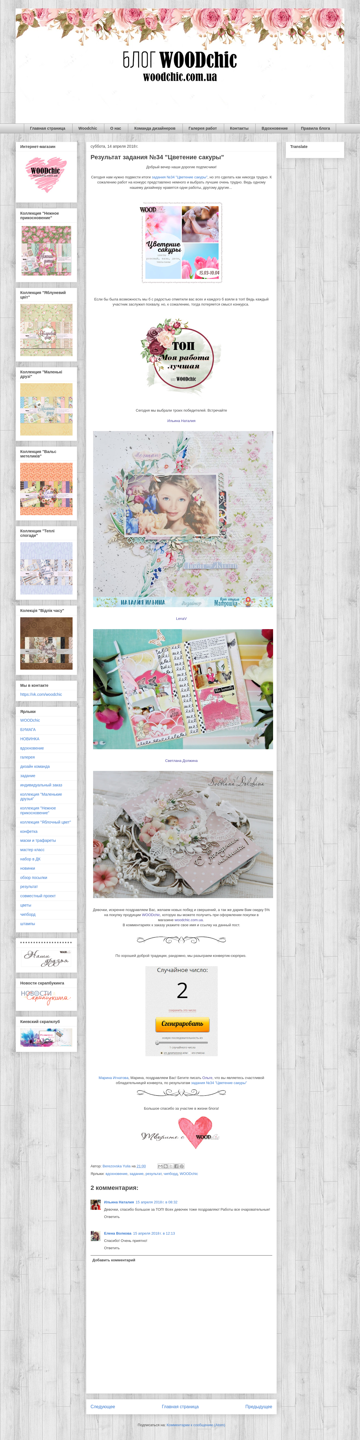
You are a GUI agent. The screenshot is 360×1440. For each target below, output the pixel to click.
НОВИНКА (29, 739)
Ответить (112, 1217)
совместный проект (38, 896)
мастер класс (32, 849)
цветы (25, 905)
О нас (115, 128)
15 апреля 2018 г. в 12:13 (154, 1233)
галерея (27, 757)
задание (137, 1174)
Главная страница (47, 128)
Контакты (239, 128)
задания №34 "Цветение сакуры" (179, 177)
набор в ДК (30, 859)
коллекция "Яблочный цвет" (45, 822)
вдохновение (116, 1174)
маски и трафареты (38, 840)
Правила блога (315, 128)
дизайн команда (35, 766)
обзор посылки (33, 877)
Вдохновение (275, 128)
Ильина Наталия (181, 421)
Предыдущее (259, 1406)
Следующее (103, 1406)
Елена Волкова (117, 1233)
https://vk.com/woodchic (41, 694)
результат (153, 1174)
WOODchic (151, 915)
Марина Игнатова (114, 1078)
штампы (27, 923)
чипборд (170, 1174)
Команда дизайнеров (155, 128)
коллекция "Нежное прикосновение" (38, 810)
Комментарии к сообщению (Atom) (196, 1425)
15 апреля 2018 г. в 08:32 (156, 1202)
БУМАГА (28, 729)
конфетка (28, 831)
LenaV (181, 618)
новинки (27, 868)
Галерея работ (203, 128)
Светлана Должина (181, 761)
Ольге (207, 1078)
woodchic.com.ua (189, 920)
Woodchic (87, 128)
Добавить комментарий (114, 1260)
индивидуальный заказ (41, 785)
